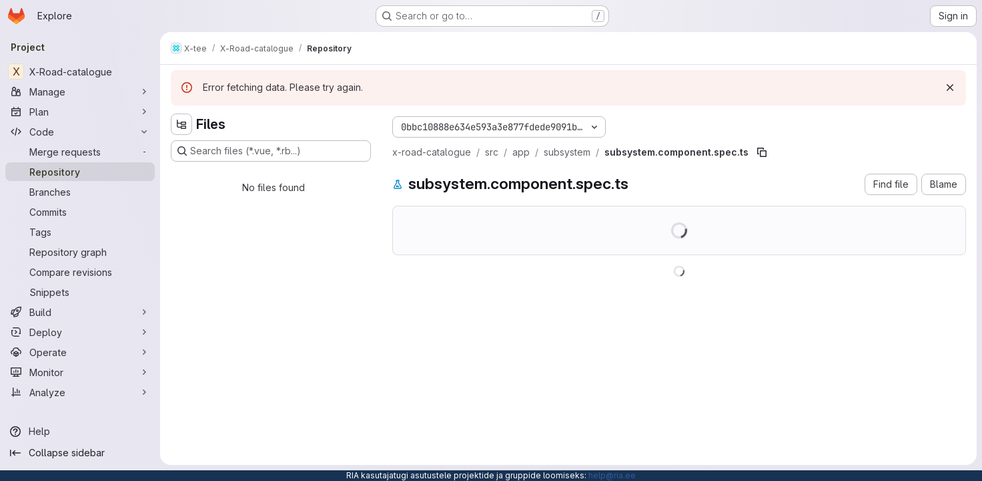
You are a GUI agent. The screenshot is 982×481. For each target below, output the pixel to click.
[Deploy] (80, 332)
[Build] (80, 312)
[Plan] (80, 111)
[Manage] (80, 91)
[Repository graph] (80, 252)
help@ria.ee (612, 475)
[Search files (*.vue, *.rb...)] (271, 151)
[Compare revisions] (80, 272)
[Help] (80, 431)
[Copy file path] (762, 152)
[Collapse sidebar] (80, 453)
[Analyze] (80, 392)
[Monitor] (80, 372)
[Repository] (80, 171)
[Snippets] (80, 292)
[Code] (80, 131)
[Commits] (80, 211)
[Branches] (80, 191)
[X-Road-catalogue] (80, 71)
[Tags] (80, 231)
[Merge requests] (80, 151)
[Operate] (80, 352)
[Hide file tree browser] (181, 124)
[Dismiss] (950, 87)
